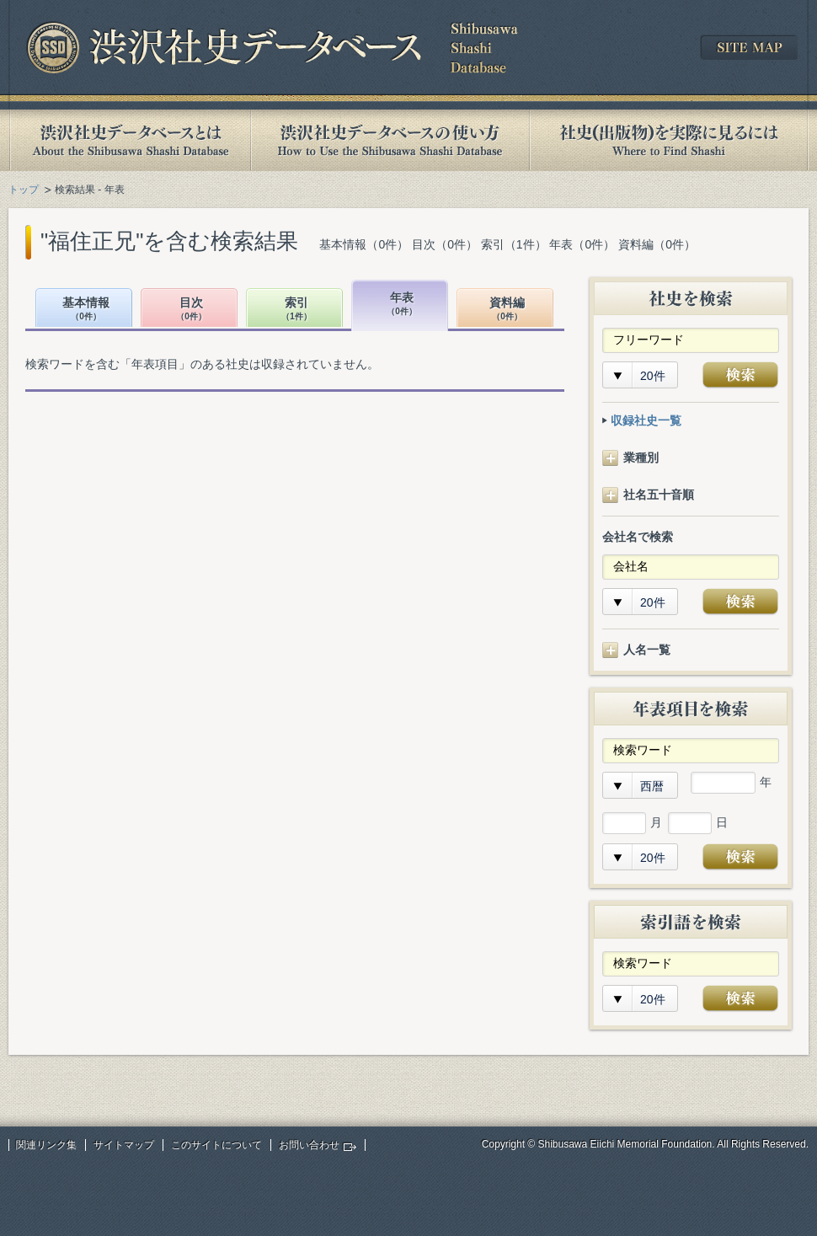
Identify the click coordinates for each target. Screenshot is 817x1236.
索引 (296, 310)
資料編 (507, 310)
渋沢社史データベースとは (129, 140)
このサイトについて (216, 1145)
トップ (23, 189)
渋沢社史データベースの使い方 (390, 140)
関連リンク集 (46, 1145)
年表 (401, 304)
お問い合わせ (309, 1145)
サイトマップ (123, 1145)
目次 (191, 310)
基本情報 (85, 310)
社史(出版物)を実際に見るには (669, 140)
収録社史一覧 (646, 420)
